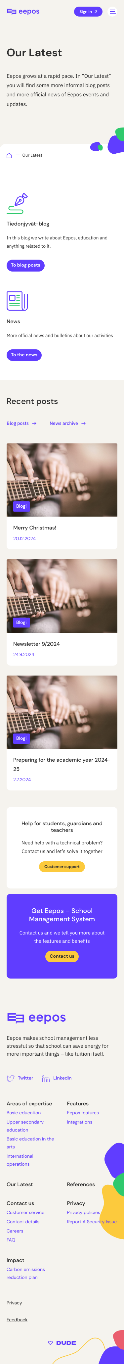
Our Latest (20, 1184)
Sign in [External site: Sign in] (88, 11)
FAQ (11, 1240)
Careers (15, 1231)
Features (78, 1103)
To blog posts (25, 265)
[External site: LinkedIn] (56, 1079)
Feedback (17, 1320)
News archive (68, 423)
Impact (15, 1260)
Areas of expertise (29, 1103)
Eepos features (83, 1113)
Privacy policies (83, 1213)
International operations (20, 1160)
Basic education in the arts (30, 1143)
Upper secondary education (25, 1126)
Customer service (25, 1213)
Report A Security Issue (92, 1222)
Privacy (76, 1203)
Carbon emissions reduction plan (26, 1274)
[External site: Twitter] (20, 1079)
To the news (24, 355)
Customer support (62, 866)
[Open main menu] (112, 12)
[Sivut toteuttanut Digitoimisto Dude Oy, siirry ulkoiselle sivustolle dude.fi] (62, 1342)
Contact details (23, 1222)
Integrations (80, 1122)
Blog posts (21, 423)
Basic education (24, 1113)
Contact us (62, 956)
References (81, 1184)
